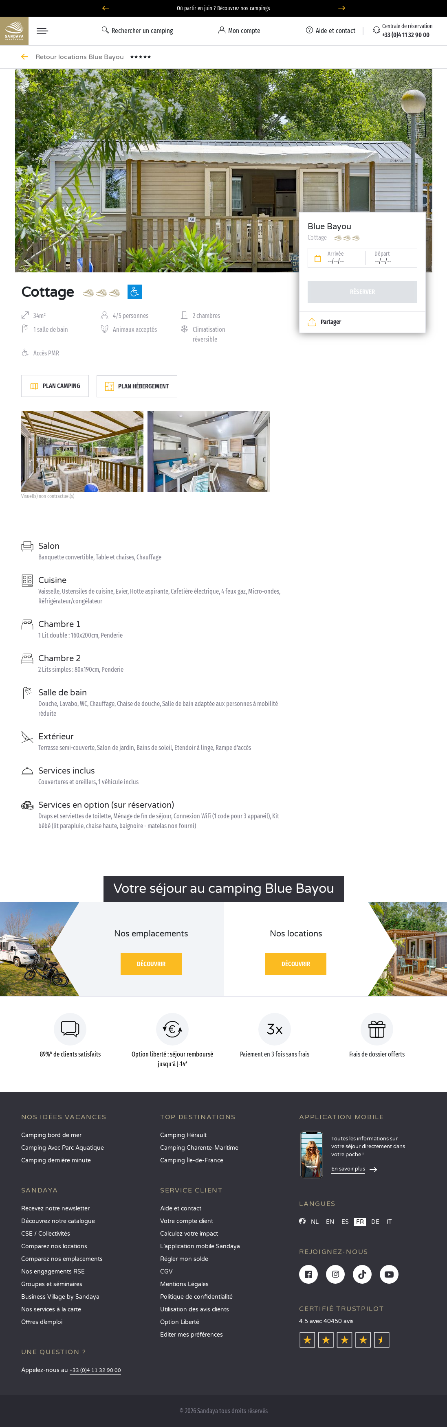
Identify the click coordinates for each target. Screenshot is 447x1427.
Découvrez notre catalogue (58, 1221)
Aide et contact (180, 1208)
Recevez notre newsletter (55, 1208)
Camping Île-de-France (191, 1160)
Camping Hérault (183, 1135)
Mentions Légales (184, 1284)
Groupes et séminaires (51, 1284)
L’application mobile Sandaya (200, 1246)
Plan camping (55, 386)
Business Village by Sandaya (60, 1296)
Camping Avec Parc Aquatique (62, 1147)
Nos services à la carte (51, 1309)
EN (330, 1222)
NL (315, 1222)
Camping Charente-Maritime (199, 1147)
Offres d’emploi (41, 1322)
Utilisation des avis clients (194, 1309)
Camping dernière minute (56, 1160)
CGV (166, 1271)
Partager (324, 322)
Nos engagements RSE (53, 1271)
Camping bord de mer (51, 1135)
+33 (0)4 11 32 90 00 (95, 1371)
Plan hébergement (137, 386)
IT (389, 1222)
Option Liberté (179, 1322)
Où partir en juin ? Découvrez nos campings (223, 8)
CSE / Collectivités (45, 1233)
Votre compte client (186, 1221)
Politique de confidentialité (196, 1296)
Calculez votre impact (189, 1233)
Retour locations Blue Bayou (80, 57)
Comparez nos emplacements (62, 1259)
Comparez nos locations (54, 1246)
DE (375, 1222)
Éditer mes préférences (191, 1334)
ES (345, 1222)
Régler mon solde (184, 1259)
